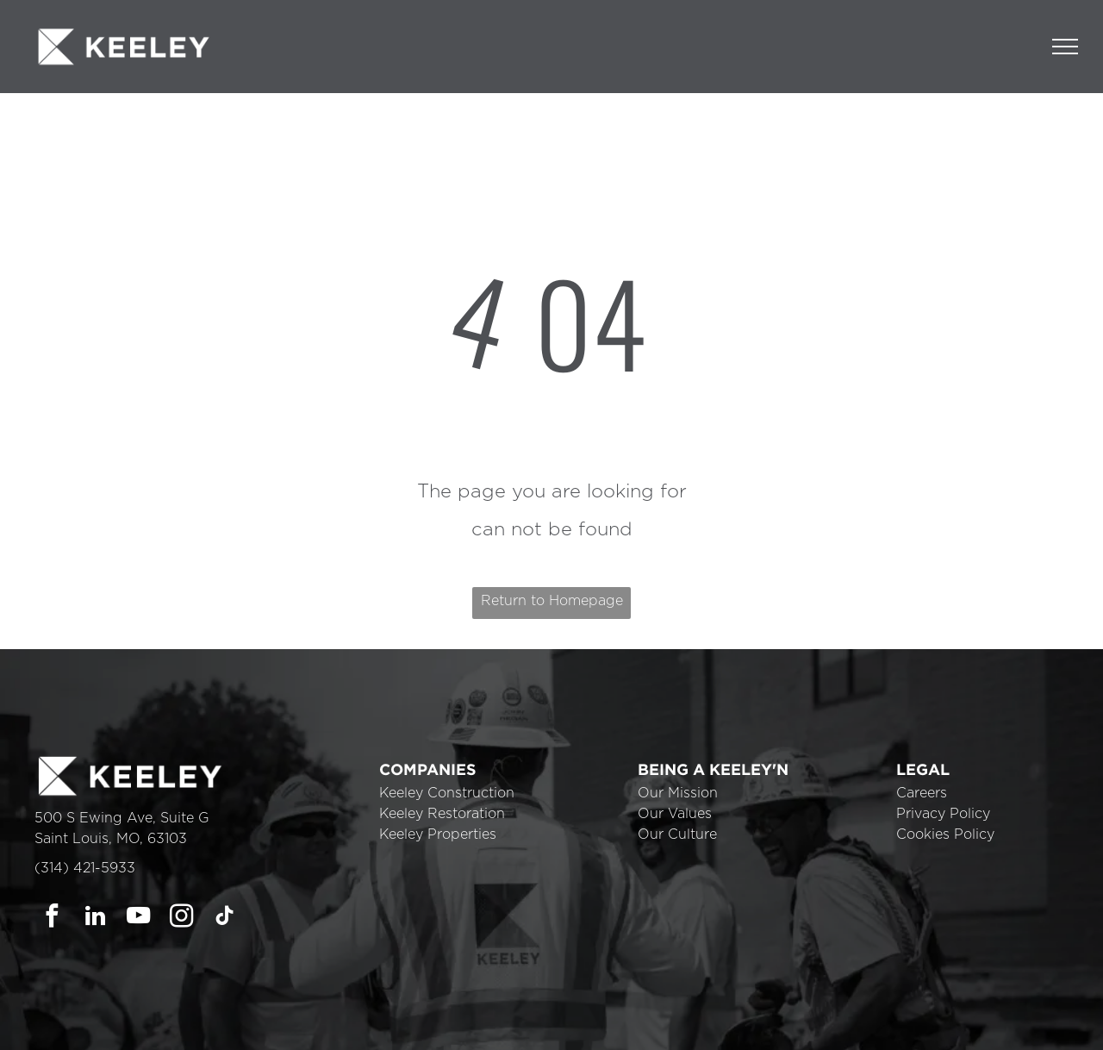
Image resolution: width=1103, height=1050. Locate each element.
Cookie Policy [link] (672, 1024)
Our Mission (678, 793)
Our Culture (677, 834)
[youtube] (138, 918)
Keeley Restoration (442, 814)
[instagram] (181, 918)
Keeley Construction (446, 793)
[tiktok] (224, 918)
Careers (921, 793)
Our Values (675, 814)
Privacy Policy (943, 814)
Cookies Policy (945, 834)
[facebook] (52, 918)
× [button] (1087, 1011)
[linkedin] (95, 918)
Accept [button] (767, 1024)
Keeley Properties (437, 834)
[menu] (1065, 46)
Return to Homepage (552, 601)
